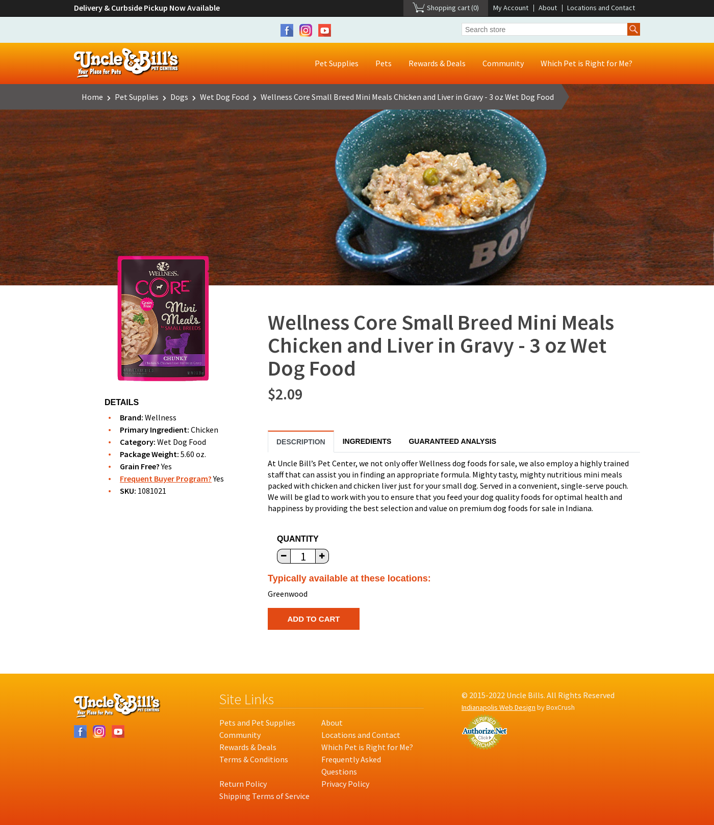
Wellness (160, 417)
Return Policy (243, 784)
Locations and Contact (601, 7)
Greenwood (288, 594)
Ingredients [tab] (367, 441)
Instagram (305, 30)
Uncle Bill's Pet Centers (127, 63)
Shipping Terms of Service (264, 796)
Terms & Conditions (253, 759)
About (548, 7)
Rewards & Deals (437, 63)
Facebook (286, 30)
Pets (383, 63)
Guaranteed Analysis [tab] (452, 441)
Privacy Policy (345, 784)
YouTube (324, 30)
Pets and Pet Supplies (257, 722)
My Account (510, 7)
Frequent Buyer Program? (166, 478)
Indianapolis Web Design (499, 707)
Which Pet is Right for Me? (586, 63)
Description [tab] (300, 442)
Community (503, 63)
